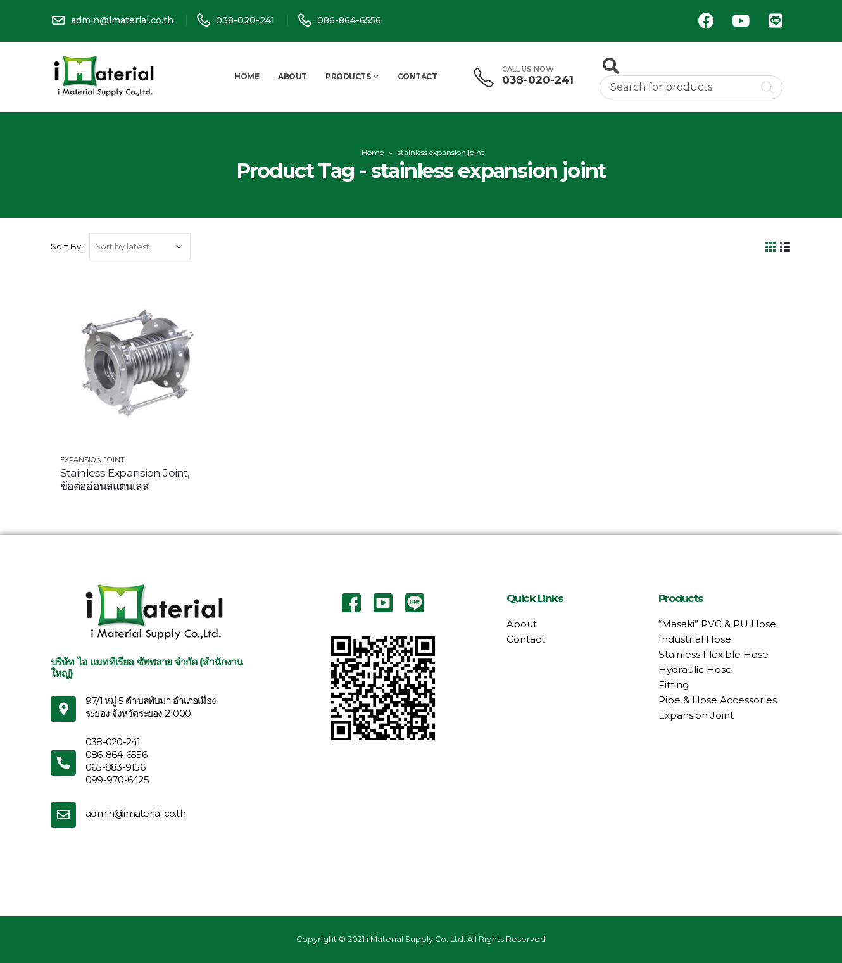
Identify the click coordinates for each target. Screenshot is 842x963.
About (292, 76)
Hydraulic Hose (695, 670)
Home (246, 76)
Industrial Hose (694, 639)
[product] (136, 361)
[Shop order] (140, 246)
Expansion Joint (92, 459)
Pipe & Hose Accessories (717, 700)
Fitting (673, 685)
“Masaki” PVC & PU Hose (717, 624)
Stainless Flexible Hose (713, 654)
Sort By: (67, 246)
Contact (417, 76)
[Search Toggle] (611, 66)
